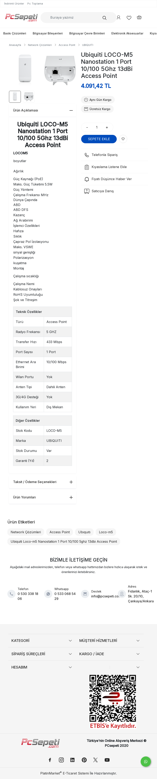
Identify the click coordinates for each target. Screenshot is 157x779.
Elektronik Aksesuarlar (127, 33)
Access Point (59, 532)
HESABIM (19, 667)
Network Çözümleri (26, 532)
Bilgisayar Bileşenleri (48, 33)
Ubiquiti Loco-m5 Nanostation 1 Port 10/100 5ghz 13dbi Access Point (64, 541)
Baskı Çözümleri (14, 33)
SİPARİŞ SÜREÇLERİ (28, 654)
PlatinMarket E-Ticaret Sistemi (64, 773)
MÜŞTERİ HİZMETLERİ (98, 640)
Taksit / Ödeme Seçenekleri (43, 482)
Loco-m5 (106, 532)
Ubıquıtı (84, 532)
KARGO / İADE (91, 654)
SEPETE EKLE (99, 139)
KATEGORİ (20, 640)
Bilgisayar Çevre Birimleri (87, 33)
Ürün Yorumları (43, 497)
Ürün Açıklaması (43, 110)
